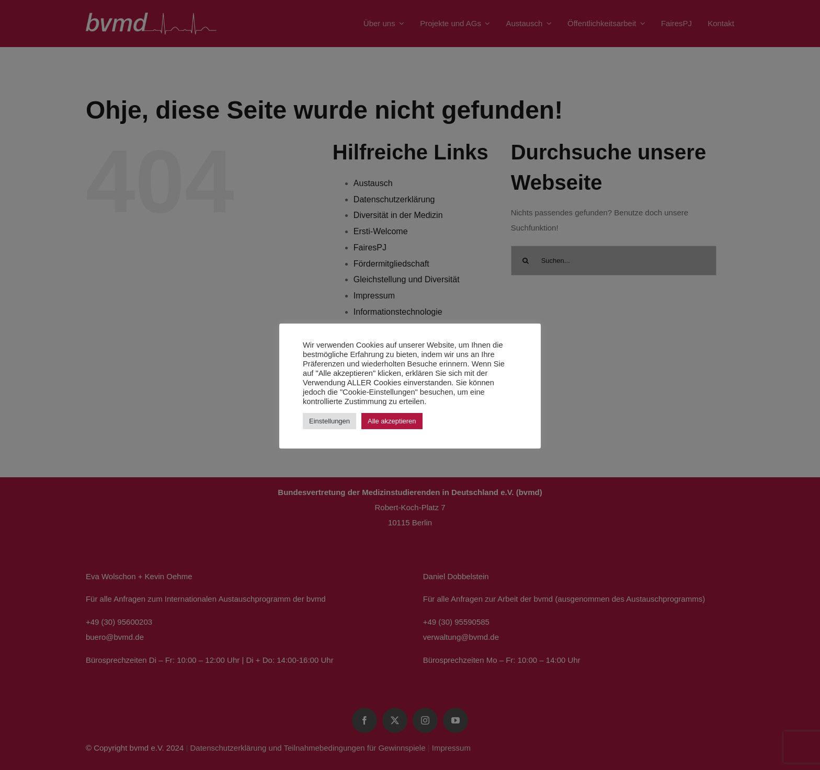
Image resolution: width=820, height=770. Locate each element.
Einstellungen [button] (329, 421)
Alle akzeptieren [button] (392, 421)
